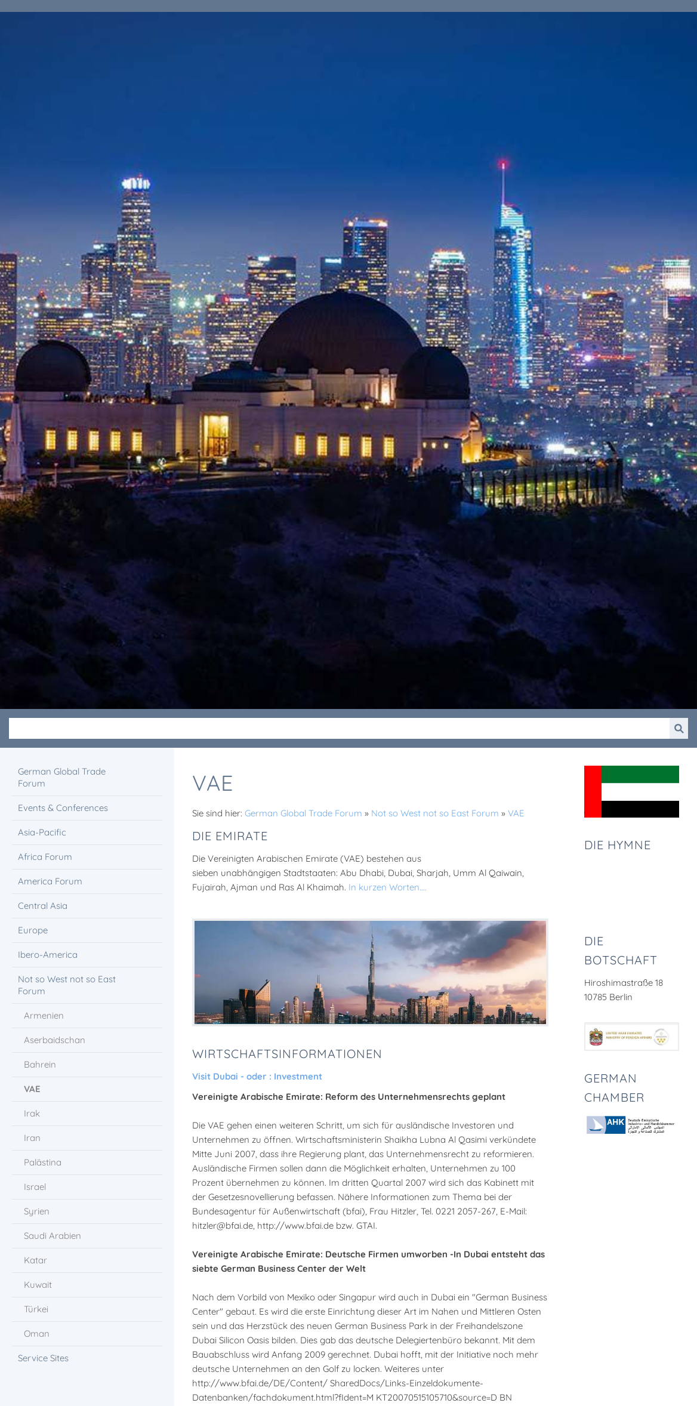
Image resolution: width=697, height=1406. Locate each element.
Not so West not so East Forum (435, 813)
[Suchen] (339, 728)
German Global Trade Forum (303, 813)
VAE (516, 813)
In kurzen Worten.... (387, 887)
